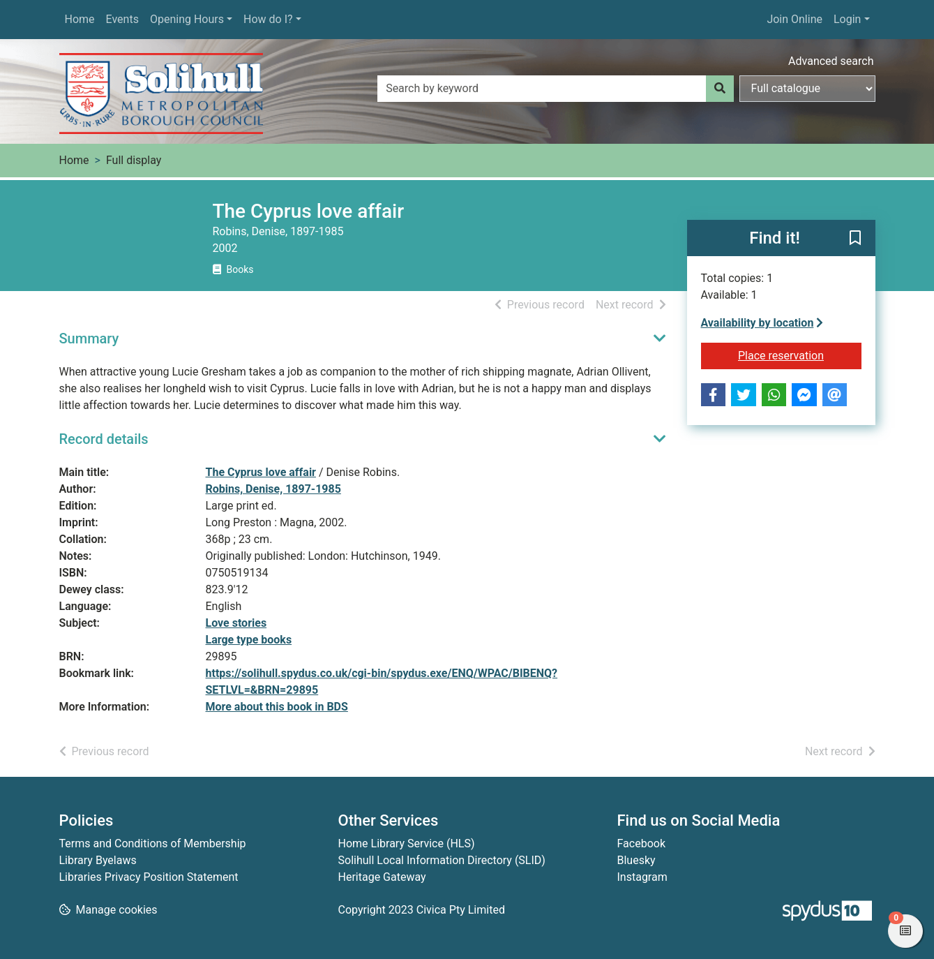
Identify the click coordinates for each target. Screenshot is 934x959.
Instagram (642, 877)
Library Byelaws (98, 860)
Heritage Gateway (382, 877)
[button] (855, 239)
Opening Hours (187, 19)
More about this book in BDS (277, 706)
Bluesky (636, 860)
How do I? (268, 19)
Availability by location (762, 322)
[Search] (720, 88)
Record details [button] (104, 439)
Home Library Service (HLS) (406, 843)
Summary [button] (89, 338)
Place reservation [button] (799, 354)
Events (122, 19)
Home (80, 19)
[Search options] (807, 88)
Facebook (641, 843)
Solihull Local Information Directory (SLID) (441, 860)
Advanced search (830, 61)
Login (847, 19)
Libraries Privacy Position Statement (149, 877)
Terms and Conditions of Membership (152, 843)
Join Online (794, 19)
